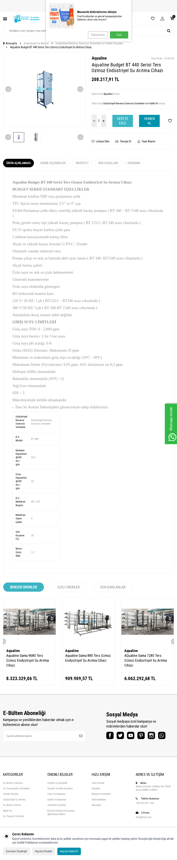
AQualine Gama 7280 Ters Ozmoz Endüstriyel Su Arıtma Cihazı (145, 660)
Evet (119, 34)
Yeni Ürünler (98, 792)
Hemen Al (149, 120)
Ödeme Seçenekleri (53, 163)
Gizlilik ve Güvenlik (57, 792)
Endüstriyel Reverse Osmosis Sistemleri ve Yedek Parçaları (89, 43)
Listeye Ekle (100, 141)
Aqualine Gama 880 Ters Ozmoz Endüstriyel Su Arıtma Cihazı (88, 658)
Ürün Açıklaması (18, 163)
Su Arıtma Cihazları (13, 792)
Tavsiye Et (123, 141)
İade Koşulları (108, 163)
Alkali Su (7, 820)
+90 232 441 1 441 (145, 812)
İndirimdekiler (99, 809)
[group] (44, 89)
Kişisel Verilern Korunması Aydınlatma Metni (61, 822)
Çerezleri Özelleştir (16, 851)
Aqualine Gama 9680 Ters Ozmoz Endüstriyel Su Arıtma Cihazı (27, 660)
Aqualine (99, 58)
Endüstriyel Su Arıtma (36, 43)
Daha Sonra (97, 34)
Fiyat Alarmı (146, 141)
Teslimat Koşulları (56, 814)
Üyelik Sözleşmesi (56, 809)
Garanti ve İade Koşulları (60, 798)
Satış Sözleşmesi (56, 803)
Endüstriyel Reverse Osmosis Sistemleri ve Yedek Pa (130, 103)
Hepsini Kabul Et (69, 851)
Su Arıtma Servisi (12, 814)
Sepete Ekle (122, 120)
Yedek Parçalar (11, 803)
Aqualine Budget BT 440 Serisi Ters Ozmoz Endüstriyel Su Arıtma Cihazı (51, 47)
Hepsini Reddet (43, 851)
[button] (8, 89)
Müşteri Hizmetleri (101, 803)
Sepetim (96, 798)
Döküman (134, 163)
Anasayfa (10, 43)
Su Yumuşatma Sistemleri (16, 798)
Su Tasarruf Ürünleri (13, 826)
